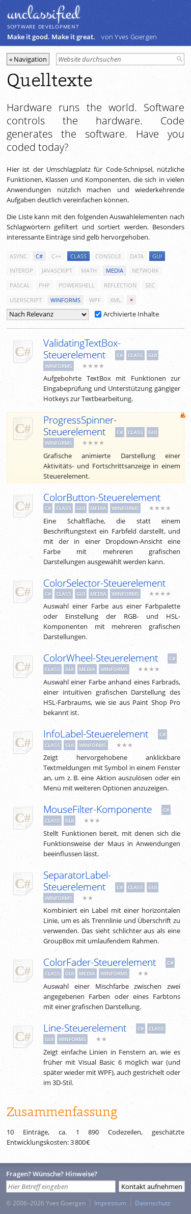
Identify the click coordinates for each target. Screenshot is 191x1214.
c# (39, 256)
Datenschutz (153, 1203)
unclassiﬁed (43, 14)
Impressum (110, 1203)
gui (157, 256)
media (114, 270)
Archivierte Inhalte (127, 314)
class (78, 256)
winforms (65, 300)
